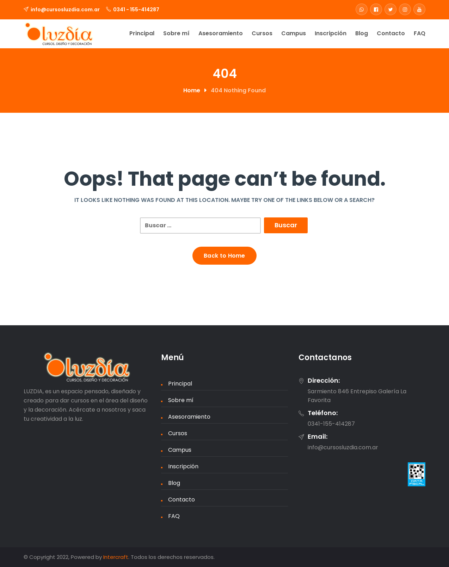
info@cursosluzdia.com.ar (65, 9)
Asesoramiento (220, 33)
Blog (361, 33)
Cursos (262, 33)
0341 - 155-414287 (136, 9)
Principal (141, 33)
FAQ (419, 33)
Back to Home (224, 256)
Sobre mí (176, 33)
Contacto (391, 33)
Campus (293, 33)
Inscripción (330, 33)
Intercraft (115, 557)
